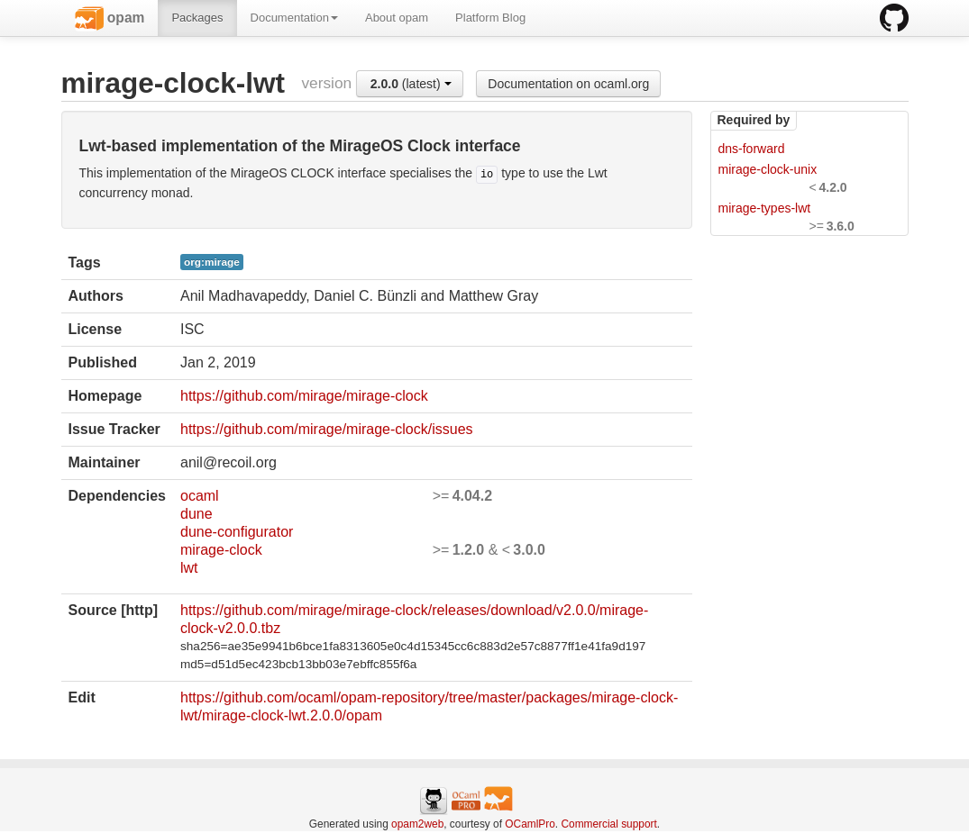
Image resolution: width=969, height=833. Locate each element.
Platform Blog (490, 17)
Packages (197, 17)
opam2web (417, 824)
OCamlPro (530, 824)
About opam (396, 17)
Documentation (294, 17)
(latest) (411, 84)
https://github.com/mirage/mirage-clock (304, 395)
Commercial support (608, 824)
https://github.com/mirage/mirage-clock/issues (326, 429)
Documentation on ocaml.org (568, 84)
